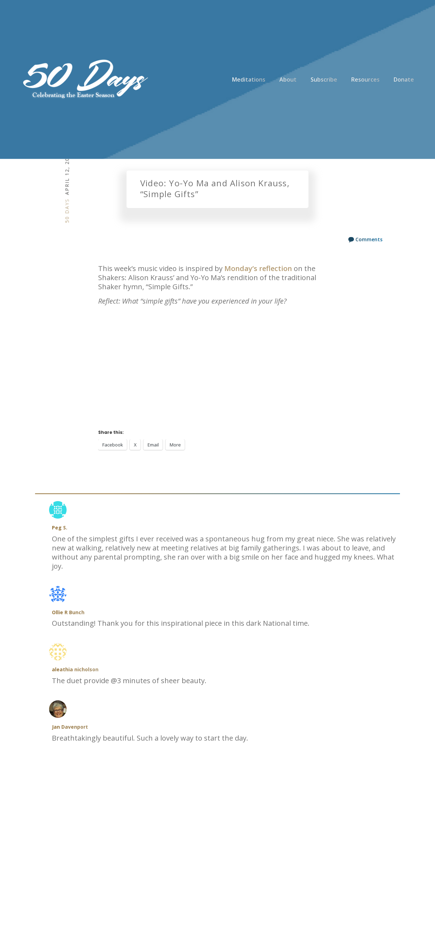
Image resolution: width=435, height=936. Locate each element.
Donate (404, 79)
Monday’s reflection (258, 268)
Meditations (248, 79)
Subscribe (324, 79)
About (288, 79)
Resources (365, 79)
